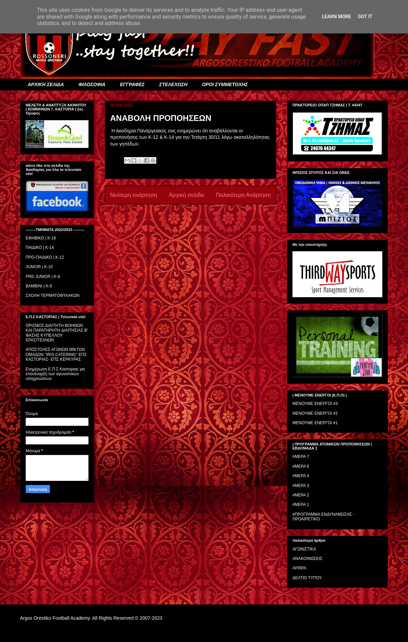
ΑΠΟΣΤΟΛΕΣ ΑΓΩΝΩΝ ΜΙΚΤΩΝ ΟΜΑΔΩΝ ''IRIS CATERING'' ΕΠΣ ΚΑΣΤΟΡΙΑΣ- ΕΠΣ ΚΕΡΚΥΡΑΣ (56, 354)
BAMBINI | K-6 (39, 286)
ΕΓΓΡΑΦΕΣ (132, 84)
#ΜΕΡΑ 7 (300, 456)
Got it (365, 16)
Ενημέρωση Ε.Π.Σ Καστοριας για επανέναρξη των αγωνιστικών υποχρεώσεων (55, 374)
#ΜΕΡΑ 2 (300, 495)
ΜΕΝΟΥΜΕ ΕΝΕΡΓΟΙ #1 (315, 422)
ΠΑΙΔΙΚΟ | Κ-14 (40, 247)
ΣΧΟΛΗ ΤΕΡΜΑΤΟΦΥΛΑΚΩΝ (52, 295)
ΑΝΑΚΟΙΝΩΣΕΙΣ (307, 558)
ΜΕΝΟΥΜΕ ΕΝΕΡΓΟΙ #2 (315, 413)
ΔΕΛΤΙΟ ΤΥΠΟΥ (307, 577)
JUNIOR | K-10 (39, 266)
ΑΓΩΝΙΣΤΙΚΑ (304, 549)
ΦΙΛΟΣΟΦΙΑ (91, 84)
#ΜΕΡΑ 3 (300, 485)
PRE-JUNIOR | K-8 (43, 276)
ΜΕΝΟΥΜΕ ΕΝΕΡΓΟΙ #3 (315, 403)
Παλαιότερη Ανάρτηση (243, 195)
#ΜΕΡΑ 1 (300, 504)
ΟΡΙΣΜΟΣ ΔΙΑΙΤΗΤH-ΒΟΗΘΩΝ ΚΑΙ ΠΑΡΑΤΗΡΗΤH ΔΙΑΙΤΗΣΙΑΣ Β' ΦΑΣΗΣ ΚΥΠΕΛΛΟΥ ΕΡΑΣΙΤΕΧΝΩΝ (57, 332)
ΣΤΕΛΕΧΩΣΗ (173, 84)
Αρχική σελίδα (186, 195)
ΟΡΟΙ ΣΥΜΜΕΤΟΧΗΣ (225, 84)
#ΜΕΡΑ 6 (300, 466)
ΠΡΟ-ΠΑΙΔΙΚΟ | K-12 (45, 257)
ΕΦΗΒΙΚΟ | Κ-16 (41, 238)
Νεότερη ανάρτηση (133, 195)
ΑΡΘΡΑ (299, 568)
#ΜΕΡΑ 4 (300, 475)
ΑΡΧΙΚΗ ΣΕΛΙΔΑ (46, 84)
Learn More (336, 16)
